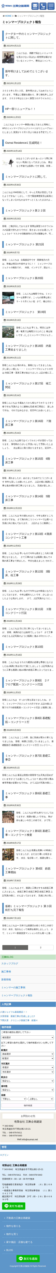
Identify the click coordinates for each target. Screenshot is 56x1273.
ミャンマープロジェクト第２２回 (25, 210)
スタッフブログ (9, 963)
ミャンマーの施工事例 (13, 987)
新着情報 (6, 979)
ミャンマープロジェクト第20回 (24, 278)
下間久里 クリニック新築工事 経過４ (19, 1020)
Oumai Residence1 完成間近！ (23, 142)
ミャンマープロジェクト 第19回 (25, 311)
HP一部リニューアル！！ (20, 108)
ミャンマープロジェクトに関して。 (26, 176)
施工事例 (6, 971)
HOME (8, 16)
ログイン (4, 1155)
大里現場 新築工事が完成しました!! (17, 1016)
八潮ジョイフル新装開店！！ (13, 1012)
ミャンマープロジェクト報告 (16, 995)
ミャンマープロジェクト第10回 (24, 646)
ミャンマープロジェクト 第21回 (24, 244)
